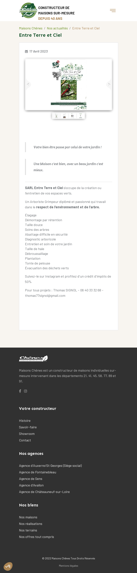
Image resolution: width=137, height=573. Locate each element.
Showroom (27, 433)
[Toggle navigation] (112, 10)
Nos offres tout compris (36, 537)
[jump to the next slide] (108, 84)
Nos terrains (28, 530)
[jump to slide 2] (64, 115)
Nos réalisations (30, 523)
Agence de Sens (30, 478)
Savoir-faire (28, 427)
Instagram (52, 276)
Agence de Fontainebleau (37, 472)
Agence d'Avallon (31, 485)
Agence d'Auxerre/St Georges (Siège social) (50, 465)
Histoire (25, 420)
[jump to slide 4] (80, 115)
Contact (25, 440)
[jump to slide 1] (56, 115)
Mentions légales (68, 565)
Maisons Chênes (30, 28)
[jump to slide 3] (72, 115)
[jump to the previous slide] (28, 84)
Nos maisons (28, 517)
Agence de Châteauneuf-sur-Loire (44, 492)
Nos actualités (57, 28)
